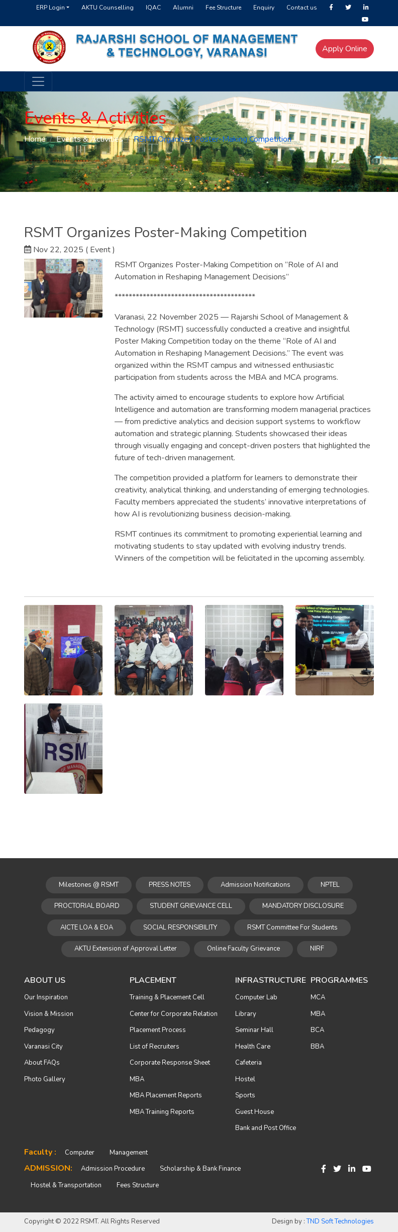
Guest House (254, 1111)
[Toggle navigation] (38, 81)
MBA (137, 1079)
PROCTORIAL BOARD (87, 905)
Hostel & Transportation (66, 1185)
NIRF (317, 948)
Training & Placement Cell (167, 997)
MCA (318, 997)
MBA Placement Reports (166, 1095)
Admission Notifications (255, 884)
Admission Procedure (113, 1168)
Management (129, 1152)
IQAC (153, 8)
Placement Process (158, 1030)
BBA (317, 1046)
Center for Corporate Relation (174, 1013)
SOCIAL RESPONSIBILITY (180, 927)
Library (245, 1013)
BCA (317, 1030)
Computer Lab (256, 997)
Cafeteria (248, 1062)
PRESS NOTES (169, 884)
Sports (245, 1095)
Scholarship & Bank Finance (200, 1168)
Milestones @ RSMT (89, 884)
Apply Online (344, 48)
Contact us (301, 8)
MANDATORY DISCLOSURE (303, 905)
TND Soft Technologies (340, 1221)
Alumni (183, 8)
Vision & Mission (48, 1013)
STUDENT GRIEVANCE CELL (191, 905)
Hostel (245, 1079)
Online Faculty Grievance (243, 948)
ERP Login (50, 8)
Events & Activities (89, 139)
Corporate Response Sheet (170, 1062)
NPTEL (330, 884)
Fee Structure (223, 8)
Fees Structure (138, 1185)
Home (35, 139)
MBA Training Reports (162, 1111)
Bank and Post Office (265, 1128)
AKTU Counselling (107, 8)
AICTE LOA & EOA (86, 927)
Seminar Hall (254, 1030)
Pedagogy (39, 1030)
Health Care (252, 1046)
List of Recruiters (154, 1046)
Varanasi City (43, 1046)
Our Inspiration (46, 997)
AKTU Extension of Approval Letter (125, 948)
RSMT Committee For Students (292, 927)
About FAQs (42, 1062)
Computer (79, 1152)
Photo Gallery (44, 1079)
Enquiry (263, 8)
